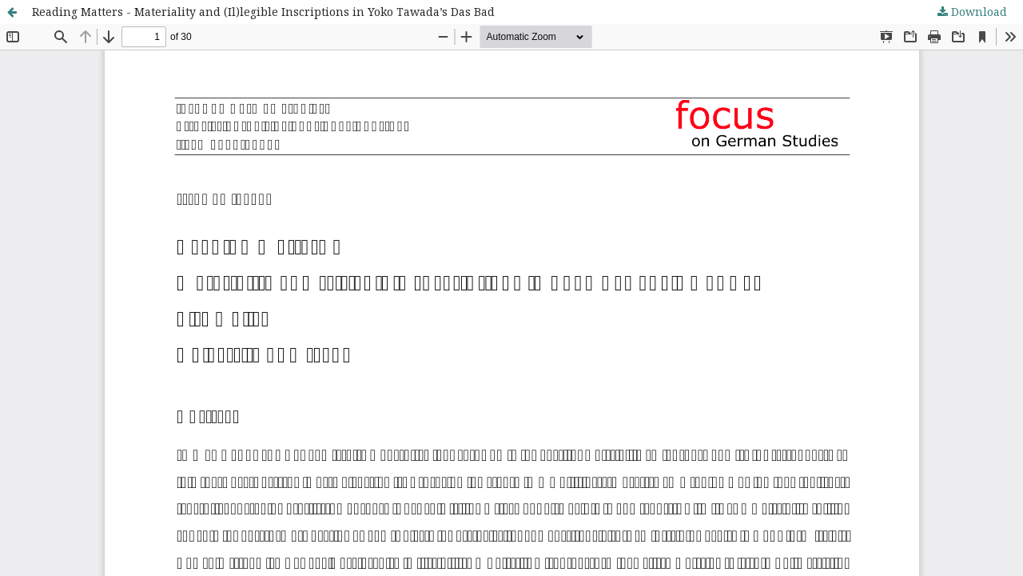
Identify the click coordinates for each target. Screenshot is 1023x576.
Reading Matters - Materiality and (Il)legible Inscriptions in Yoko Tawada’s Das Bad (263, 11)
